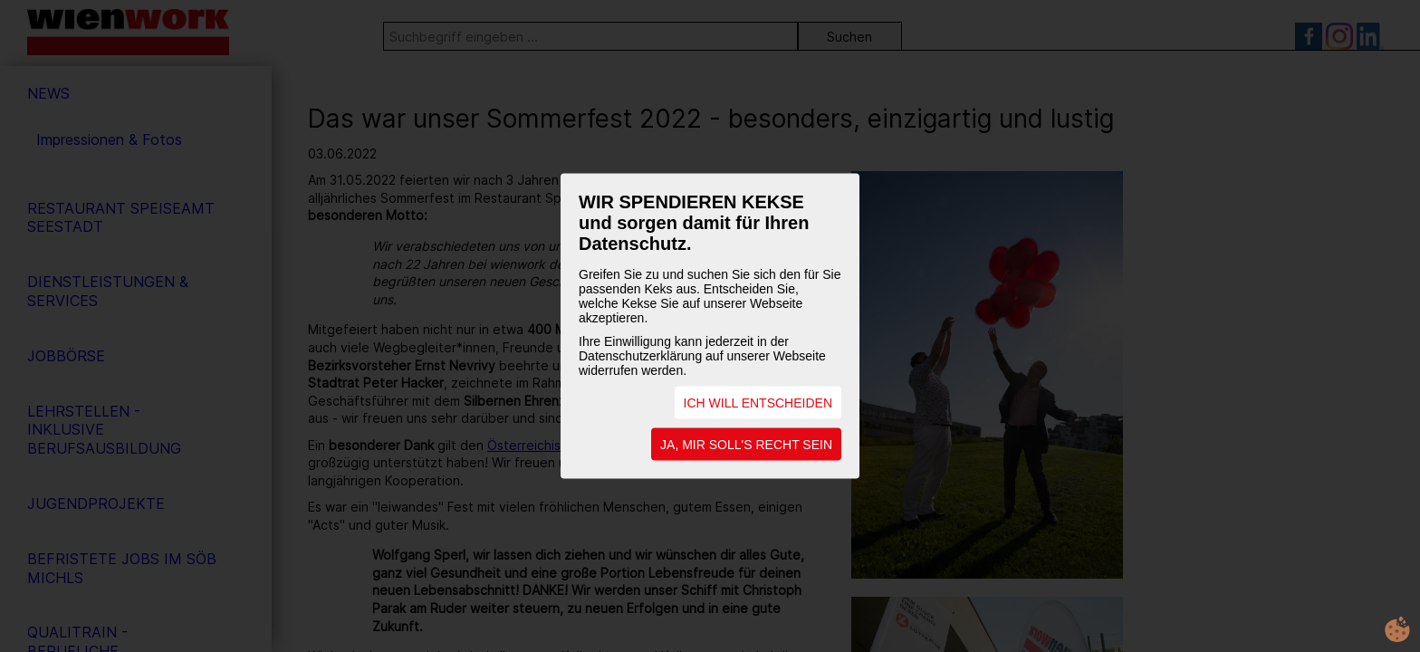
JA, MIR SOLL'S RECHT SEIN (746, 444)
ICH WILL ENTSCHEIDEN (758, 403)
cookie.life (1397, 629)
